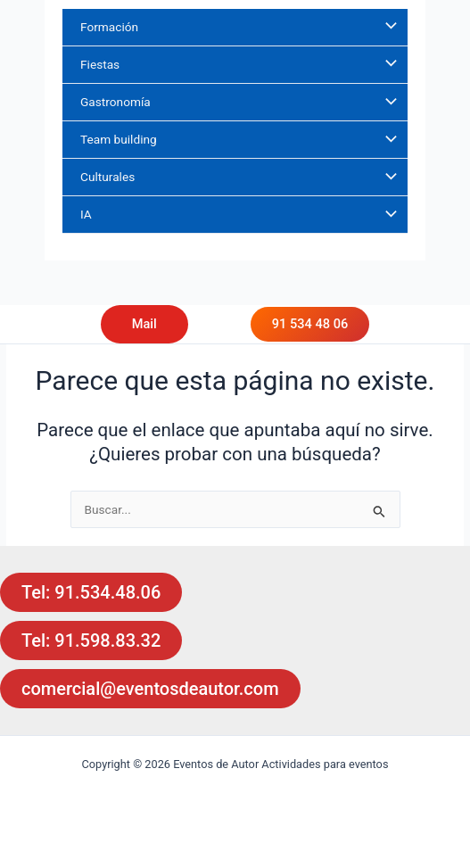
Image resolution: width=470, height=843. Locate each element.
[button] (162, 324)
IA (86, 214)
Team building (118, 139)
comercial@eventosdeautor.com (150, 688)
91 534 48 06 (310, 324)
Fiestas (100, 64)
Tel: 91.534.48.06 (91, 592)
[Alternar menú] (387, 27)
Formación (109, 27)
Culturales (107, 176)
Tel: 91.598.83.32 (91, 640)
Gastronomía (115, 102)
